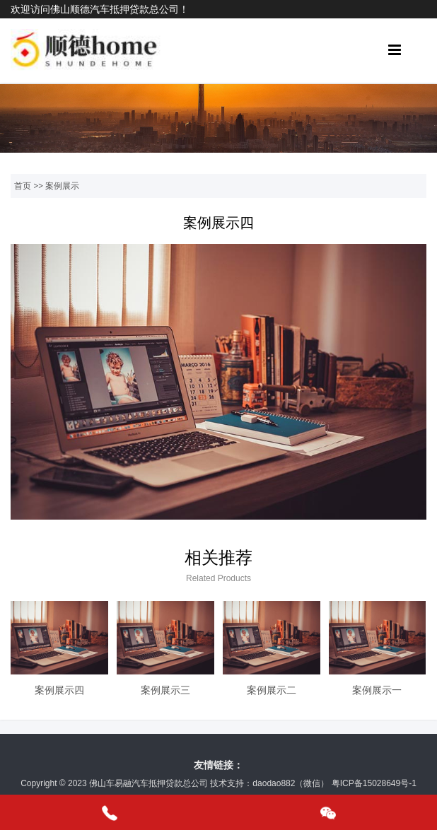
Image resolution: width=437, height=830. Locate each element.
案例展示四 (59, 690)
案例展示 (62, 186)
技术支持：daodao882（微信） (269, 783)
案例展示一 (377, 690)
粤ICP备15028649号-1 (374, 783)
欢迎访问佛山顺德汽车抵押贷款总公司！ (100, 9)
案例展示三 (165, 690)
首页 (22, 186)
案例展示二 (271, 690)
